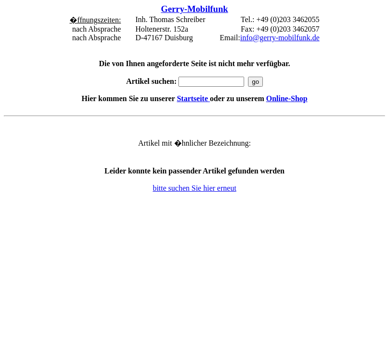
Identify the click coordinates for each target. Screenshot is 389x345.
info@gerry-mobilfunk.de (279, 38)
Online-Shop (286, 98)
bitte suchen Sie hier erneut (194, 188)
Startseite (193, 98)
